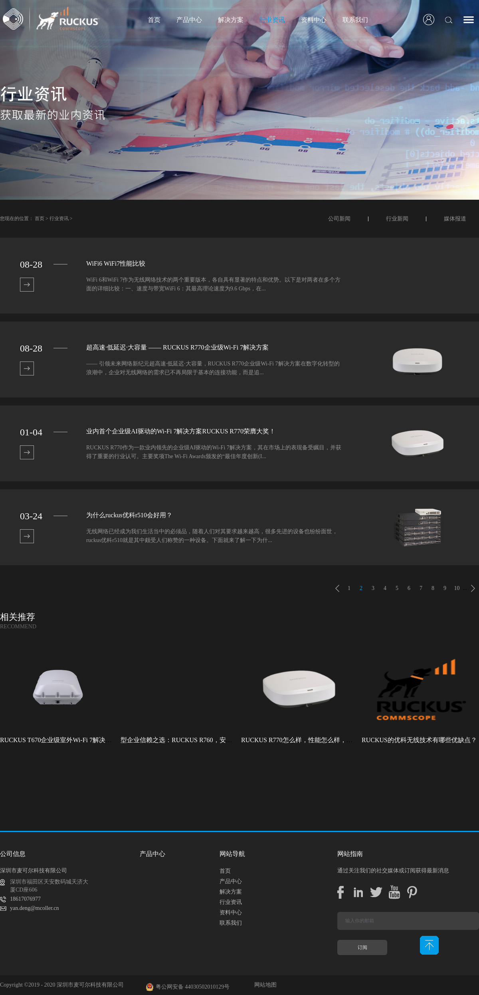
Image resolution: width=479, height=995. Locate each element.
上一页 (337, 588)
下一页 (473, 588)
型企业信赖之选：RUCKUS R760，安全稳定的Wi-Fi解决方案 (206, 740)
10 (457, 588)
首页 (154, 19)
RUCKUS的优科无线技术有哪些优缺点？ (419, 740)
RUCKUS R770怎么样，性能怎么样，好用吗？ (306, 740)
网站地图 (264, 985)
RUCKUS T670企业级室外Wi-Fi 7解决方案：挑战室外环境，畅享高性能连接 (107, 740)
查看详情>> (27, 285)
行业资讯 (59, 218)
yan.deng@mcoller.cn (34, 908)
